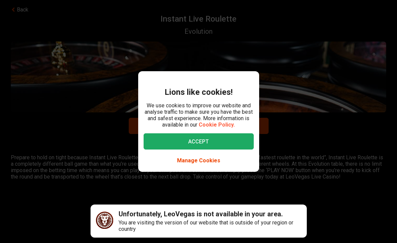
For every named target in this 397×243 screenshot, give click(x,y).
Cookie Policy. (217, 125)
